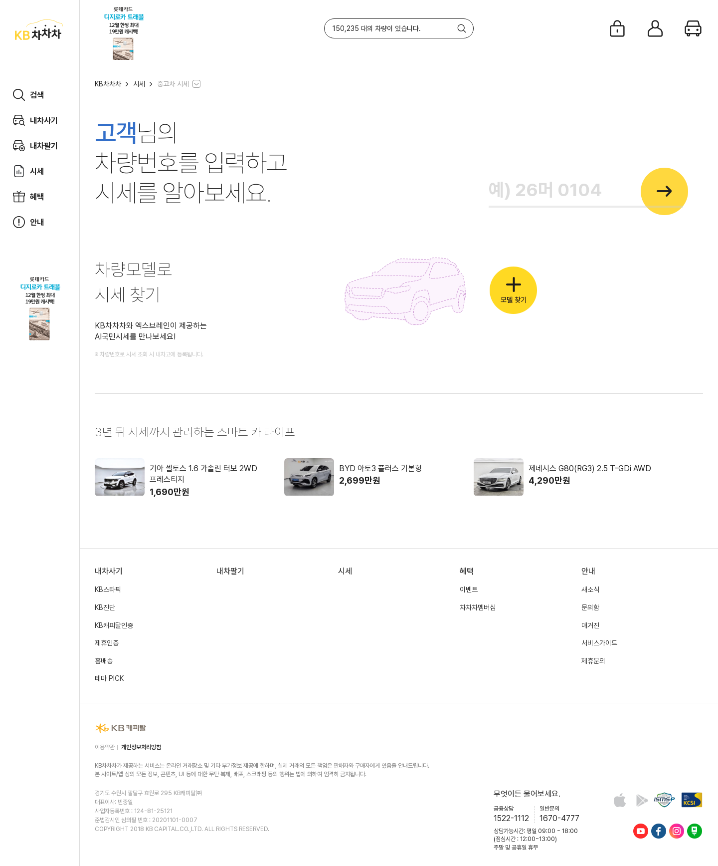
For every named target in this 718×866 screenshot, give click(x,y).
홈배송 (104, 661)
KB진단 (105, 607)
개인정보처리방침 (141, 747)
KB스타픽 (108, 589)
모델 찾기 (513, 290)
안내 (588, 571)
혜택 (467, 571)
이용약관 (105, 747)
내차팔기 (230, 571)
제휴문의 (593, 661)
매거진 (590, 625)
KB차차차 (108, 84)
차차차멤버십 (478, 607)
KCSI (692, 800)
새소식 (590, 589)
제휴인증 (107, 643)
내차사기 (109, 571)
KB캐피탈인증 (114, 625)
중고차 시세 (173, 84)
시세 (139, 84)
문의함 (590, 607)
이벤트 (469, 589)
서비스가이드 (599, 643)
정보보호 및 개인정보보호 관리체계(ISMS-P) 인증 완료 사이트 (664, 800)
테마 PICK (109, 678)
